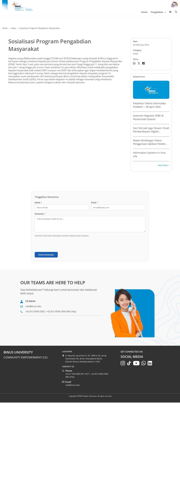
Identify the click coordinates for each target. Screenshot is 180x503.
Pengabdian (158, 12)
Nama (38, 202)
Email (94, 202)
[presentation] (55, 244)
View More (163, 165)
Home (144, 12)
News (13, 28)
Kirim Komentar (46, 255)
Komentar (40, 214)
